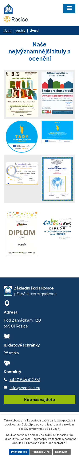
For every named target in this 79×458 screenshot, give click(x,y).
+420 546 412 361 (24, 379)
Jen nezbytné (41, 451)
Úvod (7, 30)
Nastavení (61, 451)
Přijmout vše (19, 451)
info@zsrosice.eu (24, 387)
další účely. (53, 428)
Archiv (20, 30)
